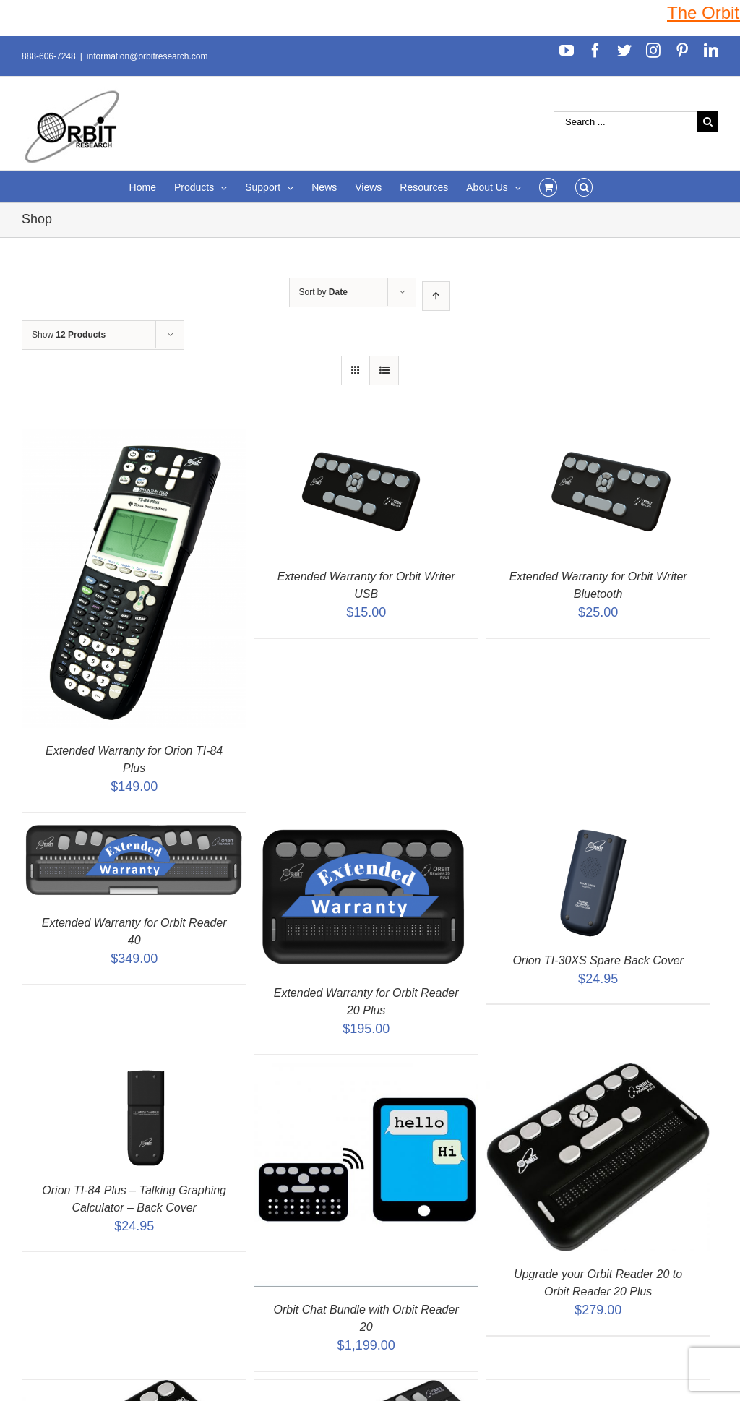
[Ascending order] (436, 296)
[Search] (584, 186)
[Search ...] (625, 121)
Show (69, 335)
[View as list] (384, 370)
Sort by (323, 292)
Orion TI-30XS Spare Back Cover (598, 960)
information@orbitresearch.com (147, 56)
